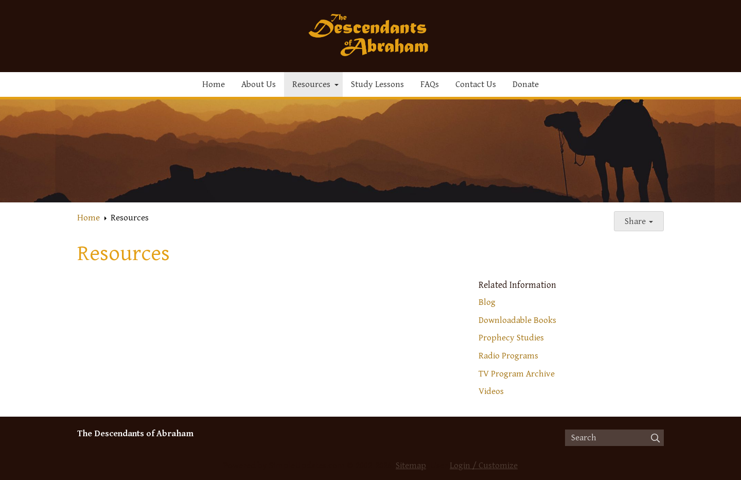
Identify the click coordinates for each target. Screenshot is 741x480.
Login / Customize (484, 465)
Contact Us (475, 84)
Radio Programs (508, 356)
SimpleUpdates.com (307, 465)
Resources (311, 84)
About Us (258, 84)
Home (213, 84)
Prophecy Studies (511, 338)
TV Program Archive (517, 374)
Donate (526, 84)
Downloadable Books (517, 320)
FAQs (429, 84)
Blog (487, 302)
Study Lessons (377, 84)
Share (639, 221)
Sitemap (411, 465)
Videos (491, 391)
